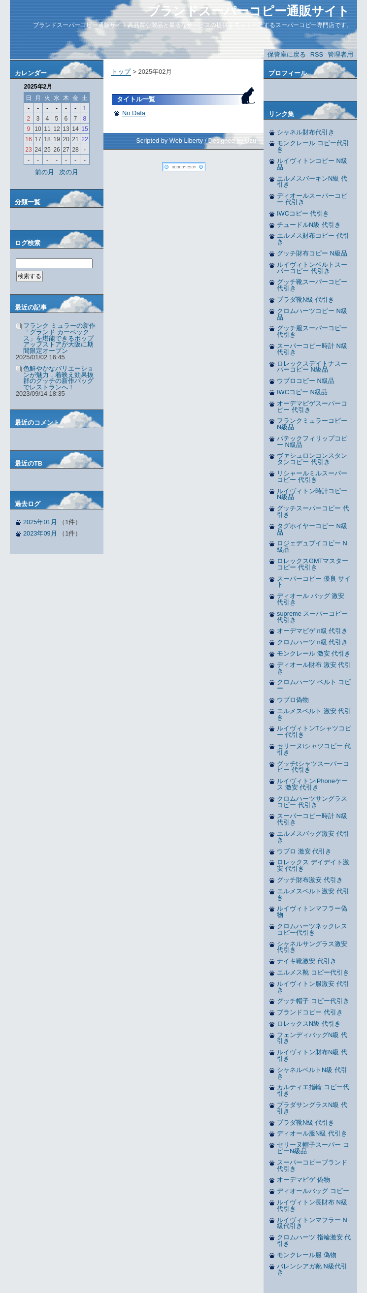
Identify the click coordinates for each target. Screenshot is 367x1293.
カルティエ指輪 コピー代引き (313, 1090)
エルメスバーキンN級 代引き (312, 182)
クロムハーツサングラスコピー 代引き (312, 802)
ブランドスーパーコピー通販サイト (248, 11)
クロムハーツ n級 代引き (312, 642)
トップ (121, 71)
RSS (316, 54)
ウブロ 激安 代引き (304, 851)
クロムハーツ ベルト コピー (314, 685)
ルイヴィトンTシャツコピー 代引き (314, 731)
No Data (133, 113)
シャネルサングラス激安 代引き (312, 947)
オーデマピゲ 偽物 (303, 1179)
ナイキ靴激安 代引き (306, 961)
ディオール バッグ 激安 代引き (310, 599)
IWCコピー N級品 (302, 392)
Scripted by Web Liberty (169, 140)
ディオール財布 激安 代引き (314, 668)
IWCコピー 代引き (303, 213)
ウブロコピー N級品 (305, 380)
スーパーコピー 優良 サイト (314, 582)
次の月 (68, 172)
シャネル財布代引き (305, 132)
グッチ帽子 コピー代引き (313, 1001)
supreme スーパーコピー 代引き (312, 617)
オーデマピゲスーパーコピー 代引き (312, 406)
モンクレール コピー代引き (313, 146)
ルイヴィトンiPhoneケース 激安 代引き (312, 784)
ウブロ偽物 (293, 699)
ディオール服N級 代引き (312, 1133)
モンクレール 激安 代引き (314, 653)
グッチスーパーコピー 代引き (313, 511)
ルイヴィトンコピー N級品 (312, 164)
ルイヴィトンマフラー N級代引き (312, 1223)
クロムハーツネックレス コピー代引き (312, 929)
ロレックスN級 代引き (309, 1023)
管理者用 (340, 54)
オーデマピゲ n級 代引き (312, 630)
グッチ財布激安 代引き (310, 879)
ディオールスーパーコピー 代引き (312, 199)
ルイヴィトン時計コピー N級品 (312, 494)
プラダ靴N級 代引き (305, 299)
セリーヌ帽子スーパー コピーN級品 (313, 1148)
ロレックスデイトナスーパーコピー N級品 (312, 367)
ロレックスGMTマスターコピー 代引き (312, 564)
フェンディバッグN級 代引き (312, 1038)
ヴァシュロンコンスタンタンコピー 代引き (312, 459)
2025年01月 (40, 522)
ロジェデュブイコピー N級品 (312, 546)
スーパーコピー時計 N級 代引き (312, 349)
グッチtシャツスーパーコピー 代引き (313, 767)
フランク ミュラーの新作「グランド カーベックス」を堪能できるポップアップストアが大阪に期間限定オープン (59, 338)
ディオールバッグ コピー (313, 1191)
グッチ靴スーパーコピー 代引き (312, 285)
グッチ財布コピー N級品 (312, 253)
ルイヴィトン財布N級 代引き (312, 1055)
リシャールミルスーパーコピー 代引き (312, 476)
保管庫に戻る (286, 54)
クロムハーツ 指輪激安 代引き (314, 1240)
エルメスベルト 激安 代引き (314, 714)
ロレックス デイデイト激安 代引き (313, 865)
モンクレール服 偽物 (306, 1255)
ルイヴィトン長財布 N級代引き (312, 1205)
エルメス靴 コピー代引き (313, 972)
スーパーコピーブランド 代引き (312, 1165)
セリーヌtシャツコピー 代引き (314, 749)
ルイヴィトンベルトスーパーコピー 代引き (312, 268)
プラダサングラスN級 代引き (312, 1108)
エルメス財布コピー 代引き (313, 239)
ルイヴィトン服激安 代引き (313, 987)
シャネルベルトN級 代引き (312, 1073)
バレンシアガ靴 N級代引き (312, 1269)
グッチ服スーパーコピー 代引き (312, 331)
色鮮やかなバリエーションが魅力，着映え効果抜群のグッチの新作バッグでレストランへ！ (58, 378)
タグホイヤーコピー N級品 (312, 529)
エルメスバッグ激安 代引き (313, 837)
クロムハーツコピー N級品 (312, 314)
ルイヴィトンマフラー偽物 (312, 911)
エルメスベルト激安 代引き (313, 894)
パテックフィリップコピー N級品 (312, 441)
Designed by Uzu (232, 140)
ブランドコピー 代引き (310, 1012)
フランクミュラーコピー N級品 (312, 424)
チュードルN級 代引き (309, 224)
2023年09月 (40, 533)
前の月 (44, 172)
